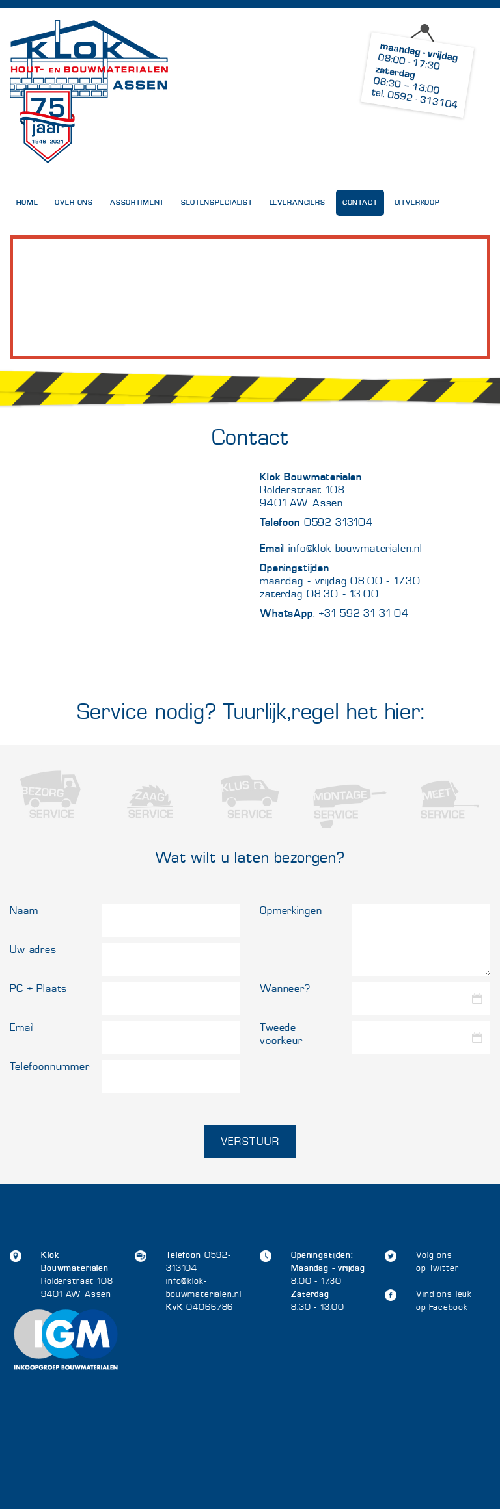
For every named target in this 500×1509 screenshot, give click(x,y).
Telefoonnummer (44, 1066)
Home (27, 202)
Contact (360, 202)
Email (22, 1027)
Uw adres (33, 949)
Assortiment (137, 202)
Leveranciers (298, 202)
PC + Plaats (38, 988)
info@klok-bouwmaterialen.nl (355, 548)
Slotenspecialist (217, 202)
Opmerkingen (291, 910)
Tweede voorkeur (281, 1034)
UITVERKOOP (418, 202)
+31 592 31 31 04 (364, 613)
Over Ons (74, 202)
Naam (24, 910)
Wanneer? (285, 988)
